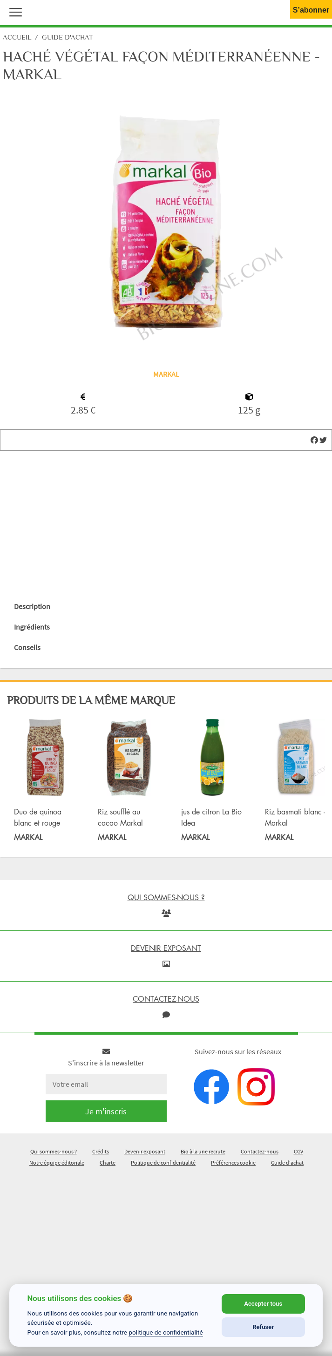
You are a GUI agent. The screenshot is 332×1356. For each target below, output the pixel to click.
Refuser (263, 1326)
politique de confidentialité (166, 1332)
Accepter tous (263, 1303)
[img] (314, 440)
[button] (13, 11)
